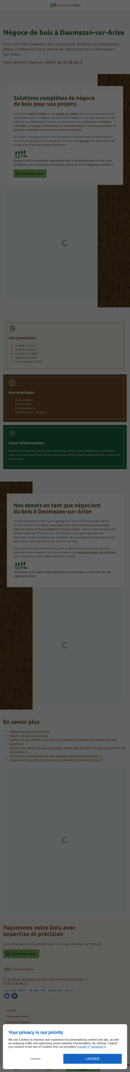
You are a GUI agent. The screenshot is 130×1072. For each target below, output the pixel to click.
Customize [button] (35, 1059)
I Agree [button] (92, 1059)
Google (82, 1046)
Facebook (96, 1046)
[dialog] (65, 1046)
